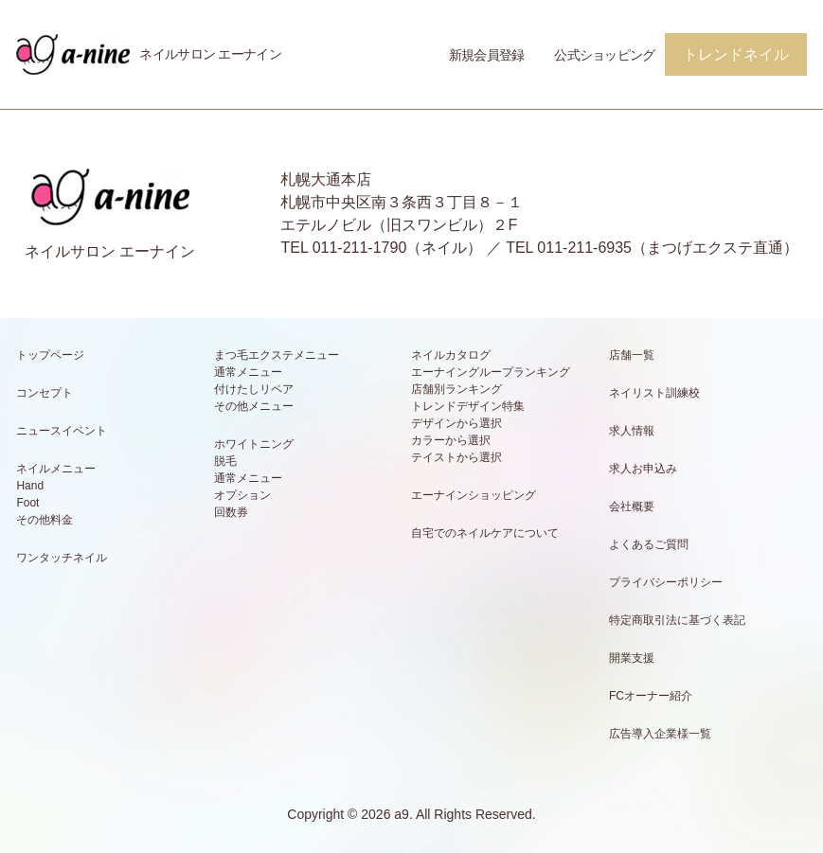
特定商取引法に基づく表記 (677, 620)
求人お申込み (643, 468)
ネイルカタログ (451, 355)
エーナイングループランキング (490, 372)
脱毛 (225, 461)
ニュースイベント (61, 430)
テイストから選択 (456, 457)
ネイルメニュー (56, 468)
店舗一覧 (631, 355)
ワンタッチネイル (61, 557)
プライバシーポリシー (666, 582)
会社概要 (631, 506)
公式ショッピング (604, 54)
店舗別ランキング (456, 389)
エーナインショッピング (473, 495)
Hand (30, 485)
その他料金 (44, 519)
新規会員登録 (487, 54)
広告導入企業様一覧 (660, 733)
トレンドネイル (736, 54)
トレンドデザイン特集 (468, 406)
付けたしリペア (254, 389)
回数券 (231, 512)
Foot (27, 502)
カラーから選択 (451, 440)
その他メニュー (254, 406)
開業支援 (631, 658)
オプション (242, 495)
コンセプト (44, 393)
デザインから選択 (456, 423)
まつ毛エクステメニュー (276, 355)
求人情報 (631, 430)
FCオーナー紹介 (650, 695)
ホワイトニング (254, 444)
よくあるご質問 (649, 544)
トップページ (50, 355)
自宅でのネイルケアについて (485, 533)
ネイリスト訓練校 (654, 393)
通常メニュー (248, 372)
